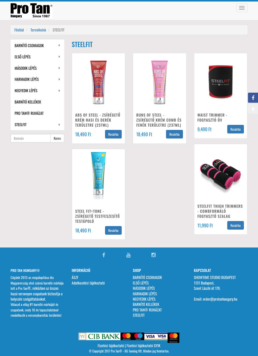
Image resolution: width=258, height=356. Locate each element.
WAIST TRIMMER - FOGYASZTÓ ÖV (213, 117)
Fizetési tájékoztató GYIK (143, 345)
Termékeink (38, 29)
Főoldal (19, 29)
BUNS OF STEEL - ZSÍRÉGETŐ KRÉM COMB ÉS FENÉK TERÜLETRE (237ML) (158, 120)
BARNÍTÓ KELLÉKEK (28, 101)
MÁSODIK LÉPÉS (26, 68)
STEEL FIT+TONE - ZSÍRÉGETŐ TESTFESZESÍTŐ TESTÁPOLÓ (97, 216)
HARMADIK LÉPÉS (27, 79)
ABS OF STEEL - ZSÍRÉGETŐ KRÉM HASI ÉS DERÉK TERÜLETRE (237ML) (97, 120)
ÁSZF (75, 277)
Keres (57, 138)
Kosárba (113, 134)
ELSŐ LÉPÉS (22, 56)
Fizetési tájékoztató (111, 345)
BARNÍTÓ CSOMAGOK (29, 45)
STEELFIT (20, 124)
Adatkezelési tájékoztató (88, 283)
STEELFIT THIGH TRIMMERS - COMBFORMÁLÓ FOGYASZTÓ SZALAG (220, 211)
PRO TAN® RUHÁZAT (29, 113)
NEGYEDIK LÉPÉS (26, 90)
